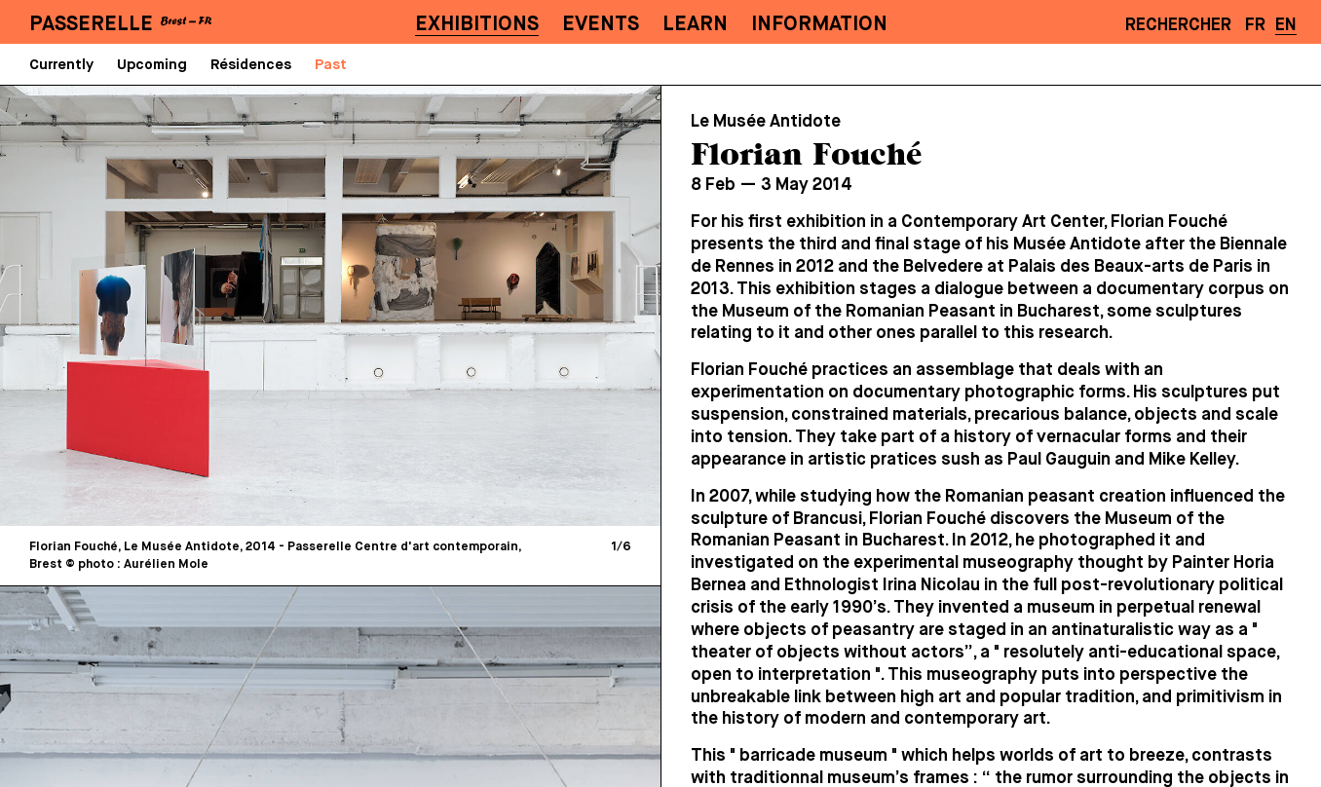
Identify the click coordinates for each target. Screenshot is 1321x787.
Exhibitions (477, 25)
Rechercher (1178, 25)
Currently (61, 64)
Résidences (250, 64)
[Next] (486, 305)
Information (819, 25)
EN (1286, 25)
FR (1255, 25)
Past (331, 64)
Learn (695, 25)
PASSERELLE (91, 25)
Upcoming (152, 64)
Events (600, 25)
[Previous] (175, 305)
